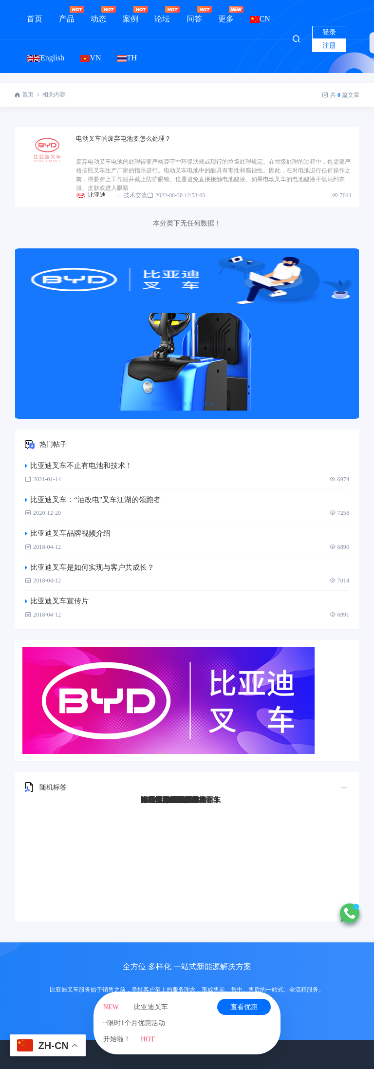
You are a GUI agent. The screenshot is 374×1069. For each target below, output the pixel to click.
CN (260, 19)
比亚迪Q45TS (162, 800)
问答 (194, 14)
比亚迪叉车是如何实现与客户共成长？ (89, 567)
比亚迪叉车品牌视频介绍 (68, 533)
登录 (329, 32)
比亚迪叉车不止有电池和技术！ (78, 465)
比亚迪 (97, 194)
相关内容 (54, 94)
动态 (98, 14)
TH (127, 58)
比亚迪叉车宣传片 (57, 601)
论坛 (162, 14)
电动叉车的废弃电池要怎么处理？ (123, 138)
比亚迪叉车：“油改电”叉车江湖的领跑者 (93, 500)
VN (90, 58)
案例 (130, 14)
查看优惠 (244, 1007)
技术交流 (131, 195)
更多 (226, 14)
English (45, 58)
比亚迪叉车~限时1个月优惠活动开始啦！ (135, 1023)
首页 (34, 19)
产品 (67, 14)
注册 (329, 45)
